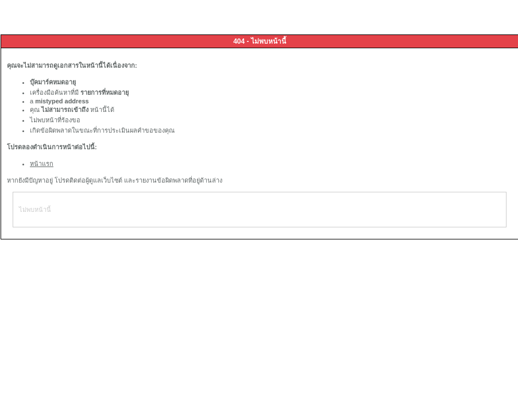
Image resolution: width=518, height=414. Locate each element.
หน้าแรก (41, 163)
